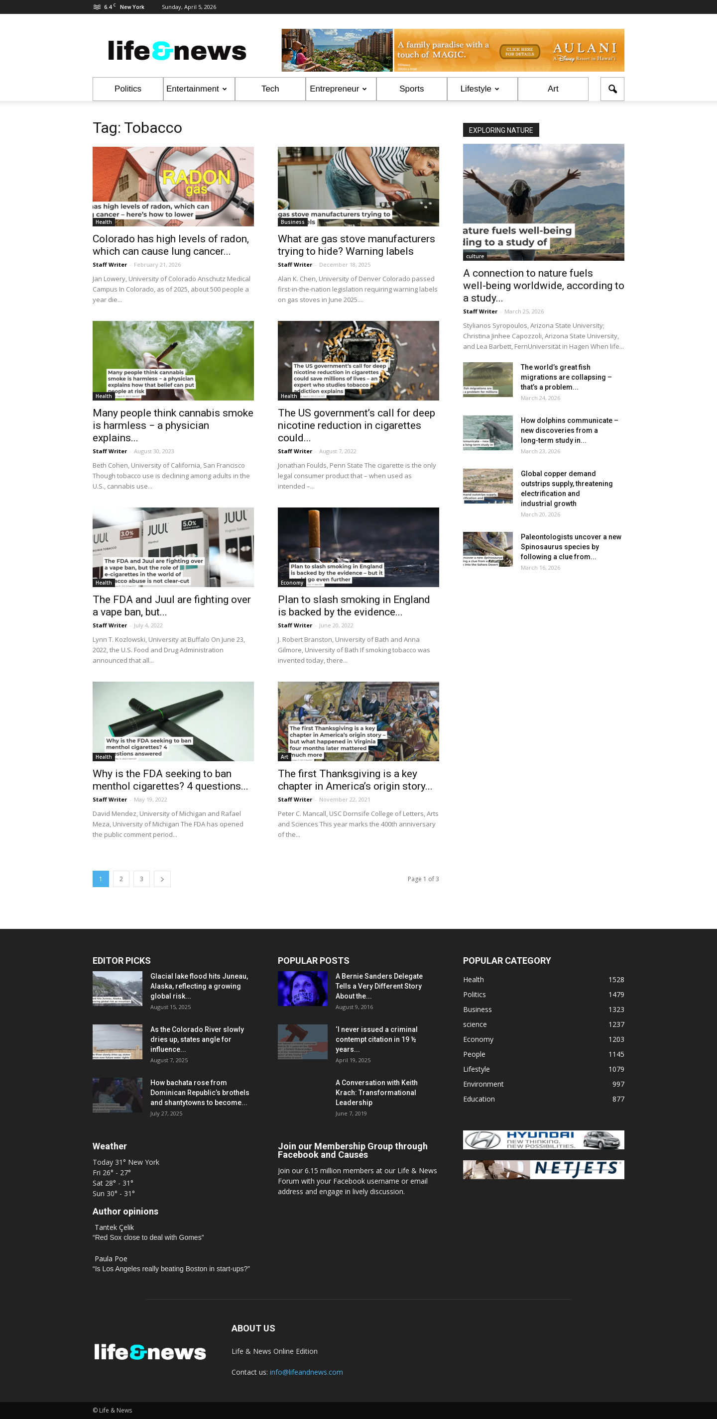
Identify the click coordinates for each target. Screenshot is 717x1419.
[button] (612, 89)
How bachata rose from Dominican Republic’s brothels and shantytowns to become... (199, 1093)
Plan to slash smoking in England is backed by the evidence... (354, 606)
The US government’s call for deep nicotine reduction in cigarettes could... (356, 425)
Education (479, 1099)
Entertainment (196, 89)
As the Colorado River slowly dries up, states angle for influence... (197, 1039)
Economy (292, 582)
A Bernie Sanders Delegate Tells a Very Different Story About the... (379, 986)
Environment (483, 1084)
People (474, 1054)
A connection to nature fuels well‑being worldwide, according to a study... (543, 285)
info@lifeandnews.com (306, 1372)
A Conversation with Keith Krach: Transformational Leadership (377, 1093)
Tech (270, 89)
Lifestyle (480, 89)
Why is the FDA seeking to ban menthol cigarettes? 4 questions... (170, 780)
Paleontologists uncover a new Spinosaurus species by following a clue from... (571, 547)
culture (475, 256)
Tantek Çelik (114, 1227)
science (475, 1024)
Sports (411, 89)
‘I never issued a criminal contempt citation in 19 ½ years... (377, 1039)
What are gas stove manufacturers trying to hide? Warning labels (356, 245)
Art (553, 89)
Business (293, 221)
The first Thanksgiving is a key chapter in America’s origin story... (355, 780)
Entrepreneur (338, 89)
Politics (128, 89)
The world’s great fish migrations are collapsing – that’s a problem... (566, 377)
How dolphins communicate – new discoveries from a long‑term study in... (569, 430)
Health (104, 221)
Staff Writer (110, 264)
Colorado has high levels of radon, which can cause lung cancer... (171, 245)
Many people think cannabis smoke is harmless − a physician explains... (173, 425)
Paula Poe (111, 1258)
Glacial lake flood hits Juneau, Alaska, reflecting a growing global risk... (199, 986)
